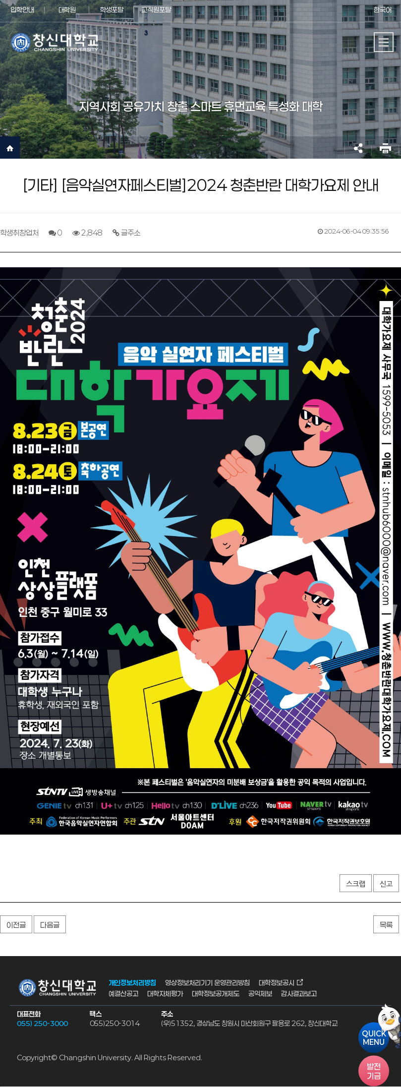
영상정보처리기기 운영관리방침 (207, 982)
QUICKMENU (374, 1037)
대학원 (67, 9)
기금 (373, 1071)
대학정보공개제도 (215, 993)
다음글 (49, 924)
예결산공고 (123, 993)
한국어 (383, 9)
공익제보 (260, 993)
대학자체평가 (165, 993)
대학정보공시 (276, 982)
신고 (386, 884)
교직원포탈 (156, 9)
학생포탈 (111, 9)
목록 (386, 924)
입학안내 (22, 9)
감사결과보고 (299, 993)
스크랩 (355, 884)
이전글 (16, 924)
